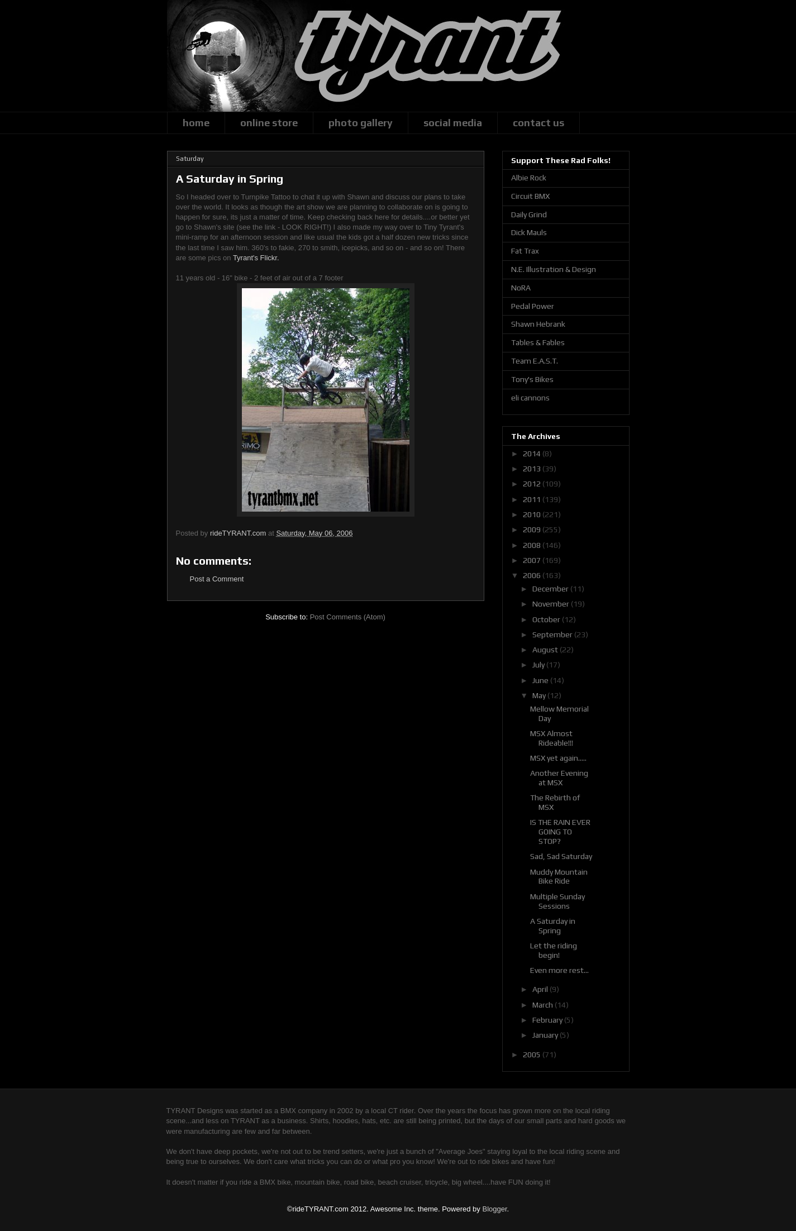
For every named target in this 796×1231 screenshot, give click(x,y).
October (547, 619)
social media (452, 122)
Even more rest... (559, 970)
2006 (532, 575)
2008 (532, 545)
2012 (532, 483)
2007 (532, 560)
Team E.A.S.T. (534, 360)
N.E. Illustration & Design (553, 269)
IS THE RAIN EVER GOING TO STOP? (560, 832)
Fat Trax (525, 250)
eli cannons (530, 397)
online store (269, 122)
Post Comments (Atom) (347, 617)
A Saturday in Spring (552, 926)
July (539, 664)
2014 (532, 453)
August (546, 649)
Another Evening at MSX (559, 778)
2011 (532, 499)
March (543, 1004)
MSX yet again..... (558, 757)
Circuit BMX (530, 196)
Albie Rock (528, 177)
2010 (532, 514)
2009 (532, 529)
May (539, 695)
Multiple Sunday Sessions (557, 901)
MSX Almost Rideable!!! (551, 738)
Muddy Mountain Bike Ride (559, 876)
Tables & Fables (538, 342)
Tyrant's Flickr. (256, 258)
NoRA (521, 287)
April (541, 989)
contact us (538, 122)
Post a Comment (217, 579)
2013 (532, 468)
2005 (532, 1054)
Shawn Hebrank (538, 323)
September (553, 634)
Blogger (494, 1209)
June (541, 680)
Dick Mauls (529, 232)
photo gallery (360, 122)
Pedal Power (532, 306)
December (551, 588)
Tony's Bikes (532, 379)
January (546, 1034)
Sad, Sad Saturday (561, 856)
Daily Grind (529, 214)
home (196, 122)
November (551, 603)
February (548, 1019)
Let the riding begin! (553, 950)
